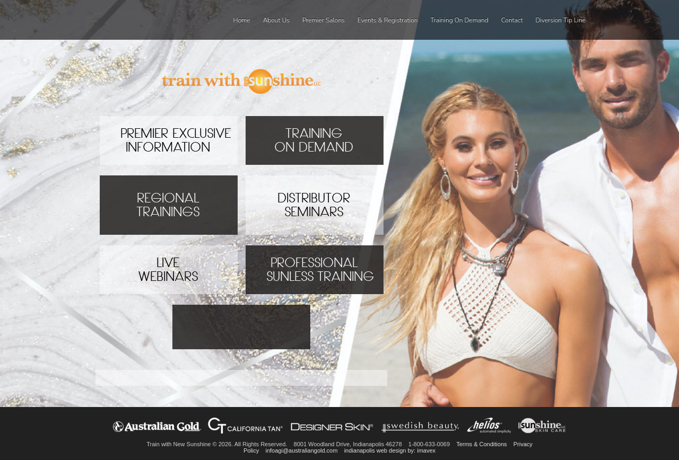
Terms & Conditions (481, 444)
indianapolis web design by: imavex (390, 450)
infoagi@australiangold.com (301, 450)
